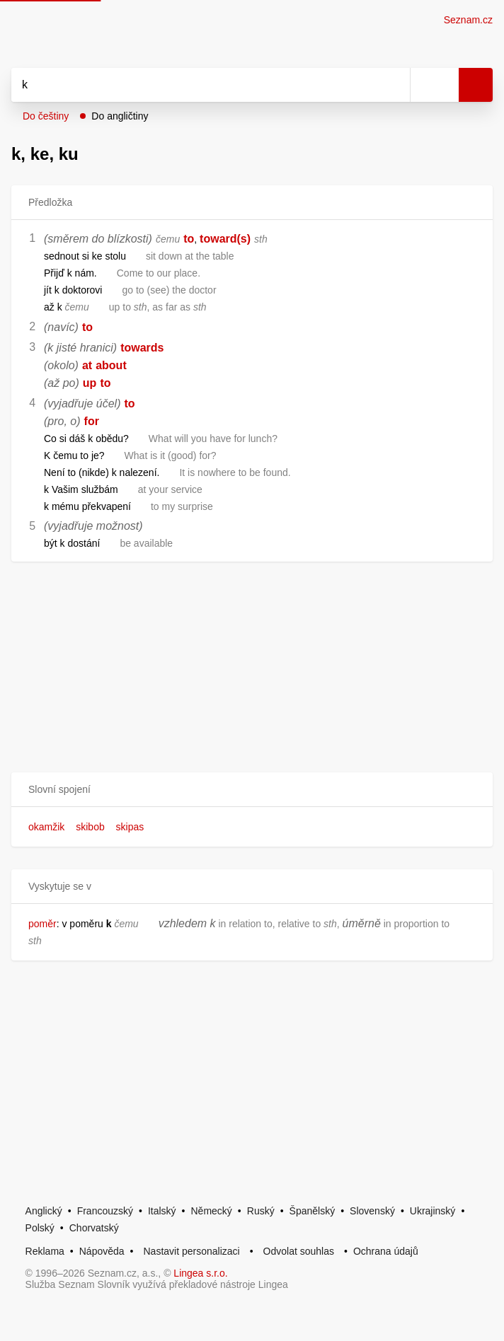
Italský (162, 1211)
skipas (130, 826)
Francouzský (105, 1211)
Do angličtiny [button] (119, 116)
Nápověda (102, 1251)
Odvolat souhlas (298, 1251)
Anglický (43, 1211)
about (111, 365)
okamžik (46, 826)
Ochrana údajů (385, 1251)
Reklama (44, 1251)
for (91, 421)
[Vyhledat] (195, 85)
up (90, 383)
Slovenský (372, 1211)
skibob (90, 826)
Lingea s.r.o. (200, 1273)
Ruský (261, 1211)
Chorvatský (94, 1227)
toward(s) (225, 239)
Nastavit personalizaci (191, 1251)
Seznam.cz (468, 19)
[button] (252, 789)
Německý (211, 1211)
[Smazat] (394, 85)
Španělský (313, 1211)
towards (142, 348)
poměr (42, 923)
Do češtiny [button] (46, 116)
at (87, 365)
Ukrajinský (433, 1211)
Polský (40, 1227)
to (188, 239)
